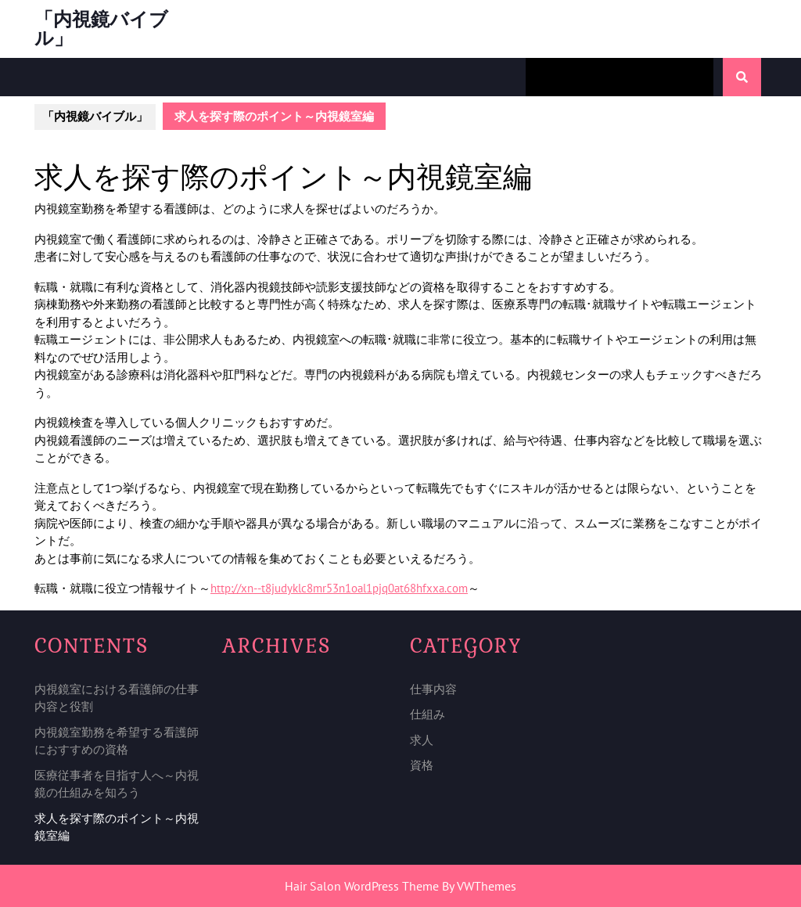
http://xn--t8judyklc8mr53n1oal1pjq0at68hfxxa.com (339, 588)
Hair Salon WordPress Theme (362, 886)
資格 (421, 765)
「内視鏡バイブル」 (101, 28)
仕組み (427, 714)
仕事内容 (433, 689)
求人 (421, 739)
